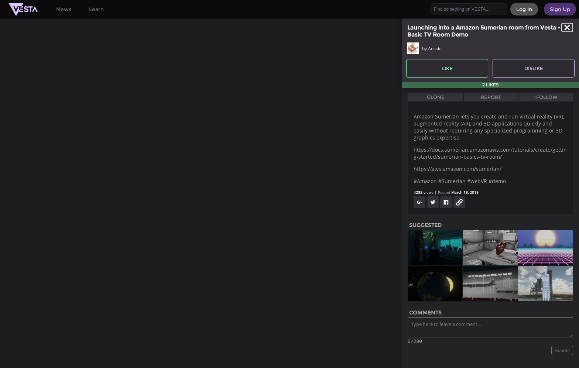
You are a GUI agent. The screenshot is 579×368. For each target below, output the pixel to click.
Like (447, 68)
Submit (562, 351)
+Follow (546, 97)
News (63, 9)
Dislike (533, 68)
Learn (96, 9)
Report (491, 97)
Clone (436, 97)
